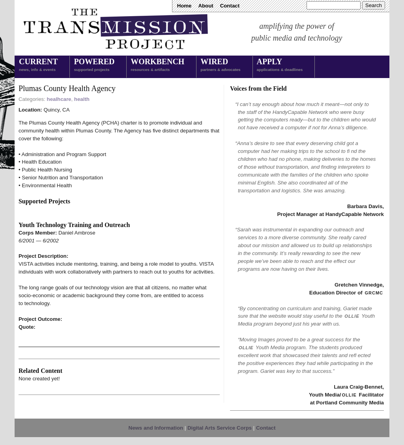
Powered (94, 65)
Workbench (157, 65)
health (82, 99)
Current (38, 65)
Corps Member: (38, 233)
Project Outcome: (40, 319)
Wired (220, 65)
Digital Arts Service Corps (219, 428)
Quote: (27, 327)
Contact (229, 6)
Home (184, 6)
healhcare (59, 99)
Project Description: (43, 256)
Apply (280, 65)
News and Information (156, 428)
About (205, 6)
